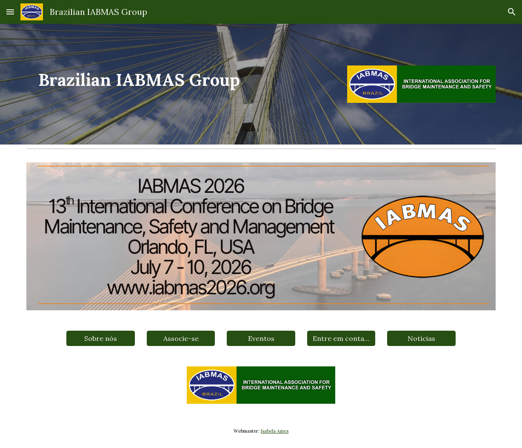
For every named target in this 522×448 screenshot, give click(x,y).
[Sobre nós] (100, 338)
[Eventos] (260, 338)
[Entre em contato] (341, 338)
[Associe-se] (180, 338)
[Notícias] (421, 338)
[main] (180, 80)
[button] (10, 11)
